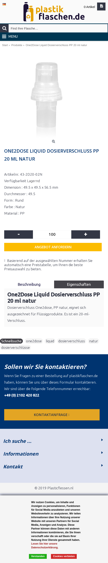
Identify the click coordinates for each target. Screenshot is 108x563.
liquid (50, 341)
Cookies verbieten (64, 556)
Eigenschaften (79, 284)
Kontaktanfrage (52, 414)
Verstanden (38, 556)
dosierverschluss (71, 341)
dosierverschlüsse (15, 347)
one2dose (34, 341)
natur (93, 341)
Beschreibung (29, 284)
